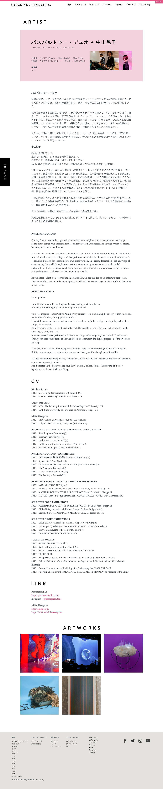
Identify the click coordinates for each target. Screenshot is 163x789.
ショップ (53, 744)
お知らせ (15, 746)
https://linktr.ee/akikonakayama (46, 612)
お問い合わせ (144, 5)
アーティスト (80, 5)
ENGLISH (159, 2)
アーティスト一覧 (36, 741)
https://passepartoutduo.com (45, 595)
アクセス (119, 5)
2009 (13, 771)
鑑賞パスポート (71, 741)
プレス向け (92, 742)
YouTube (92, 752)
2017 (13, 761)
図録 (67, 746)
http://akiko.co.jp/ (40, 609)
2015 (13, 764)
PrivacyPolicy (40, 780)
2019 (13, 759)
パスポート (107, 5)
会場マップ (94, 5)
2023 (13, 754)
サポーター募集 (17, 776)
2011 (13, 769)
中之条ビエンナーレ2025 (19, 741)
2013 (13, 766)
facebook (92, 745)
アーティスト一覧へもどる (5, 172)
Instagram (92, 750)
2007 (13, 774)
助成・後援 (15, 744)
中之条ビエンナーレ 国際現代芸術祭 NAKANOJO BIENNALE (31, 5)
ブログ (14, 749)
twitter (91, 747)
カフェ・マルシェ (56, 746)
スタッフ (15, 751)
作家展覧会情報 (36, 744)
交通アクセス (93, 737)
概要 (70, 5)
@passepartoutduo (53, 599)
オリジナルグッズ (71, 744)
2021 (33, 71)
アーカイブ (131, 5)
